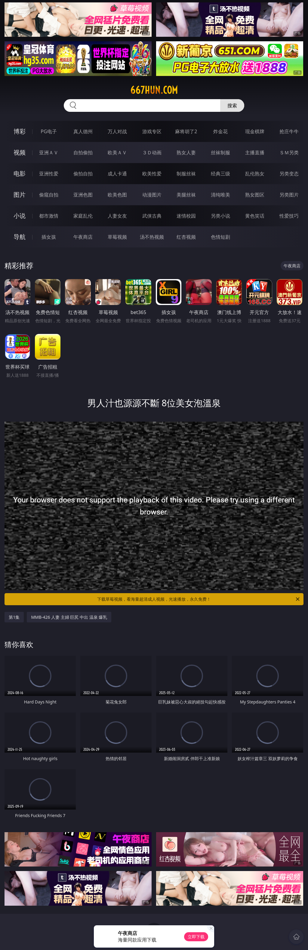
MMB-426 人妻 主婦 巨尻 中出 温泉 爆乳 (69, 617)
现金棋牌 (254, 131)
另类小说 (220, 215)
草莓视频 (117, 237)
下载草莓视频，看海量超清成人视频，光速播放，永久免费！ (198, 599)
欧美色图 (117, 194)
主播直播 (254, 152)
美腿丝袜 (186, 194)
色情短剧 (220, 237)
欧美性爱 (152, 173)
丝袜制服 (220, 152)
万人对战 (117, 131)
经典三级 (220, 173)
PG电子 (49, 131)
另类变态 (289, 173)
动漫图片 (152, 194)
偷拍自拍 (83, 173)
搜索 (232, 105)
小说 (20, 216)
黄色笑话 (254, 215)
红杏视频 (186, 237)
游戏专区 (152, 131)
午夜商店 (83, 237)
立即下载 (196, 936)
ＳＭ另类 (289, 152)
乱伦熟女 (254, 173)
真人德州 (83, 131)
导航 (20, 237)
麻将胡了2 (186, 131)
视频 (20, 152)
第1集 (14, 617)
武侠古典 (152, 215)
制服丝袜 (186, 173)
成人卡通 (117, 173)
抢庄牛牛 (289, 131)
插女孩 (49, 237)
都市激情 (48, 215)
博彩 (20, 131)
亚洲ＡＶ (48, 152)
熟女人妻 (186, 152)
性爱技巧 (289, 215)
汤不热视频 (152, 237)
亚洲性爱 (48, 173)
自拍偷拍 (83, 152)
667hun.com (154, 90)
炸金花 (220, 131)
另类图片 (289, 194)
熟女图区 (254, 194)
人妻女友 (117, 215)
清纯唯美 (220, 194)
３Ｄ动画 (152, 152)
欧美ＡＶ (117, 152)
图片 (20, 194)
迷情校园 (186, 215)
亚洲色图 (83, 194)
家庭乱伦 (83, 215)
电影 (20, 173)
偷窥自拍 (48, 194)
